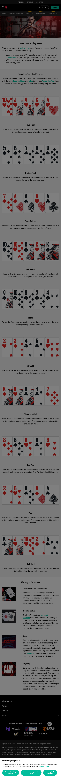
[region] (30, 768)
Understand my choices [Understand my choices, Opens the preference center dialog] (10, 772)
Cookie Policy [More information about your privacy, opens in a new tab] (44, 766)
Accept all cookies (50, 772)
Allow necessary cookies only (31, 772)
